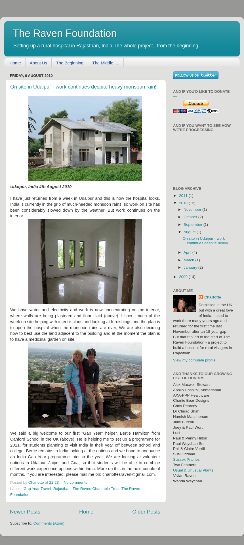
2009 (184, 277)
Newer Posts (25, 512)
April (188, 252)
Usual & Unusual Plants (193, 470)
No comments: (76, 482)
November (193, 209)
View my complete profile (194, 360)
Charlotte (212, 297)
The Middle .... (105, 62)
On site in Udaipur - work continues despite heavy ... (207, 240)
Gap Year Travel (37, 489)
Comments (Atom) (49, 523)
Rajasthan (62, 489)
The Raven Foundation (65, 33)
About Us (38, 62)
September (193, 224)
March (189, 260)
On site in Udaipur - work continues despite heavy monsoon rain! (83, 87)
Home (15, 62)
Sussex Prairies (186, 459)
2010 (184, 203)
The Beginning (69, 62)
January (191, 267)
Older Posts (146, 512)
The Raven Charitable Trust (96, 489)
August (190, 232)
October (191, 217)
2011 (184, 195)
